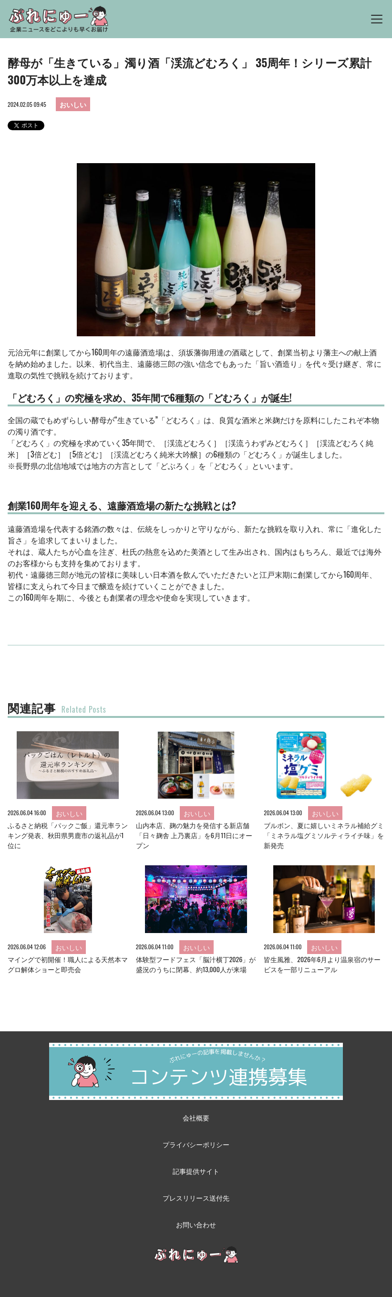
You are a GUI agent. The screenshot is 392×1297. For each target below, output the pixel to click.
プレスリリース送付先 (196, 1198)
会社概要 (196, 1117)
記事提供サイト (196, 1171)
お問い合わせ (196, 1224)
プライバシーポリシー (196, 1144)
